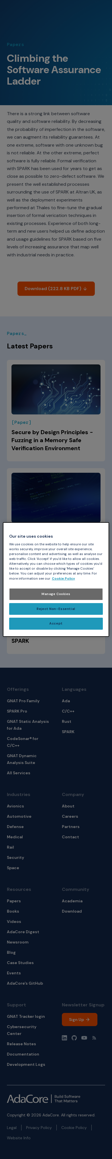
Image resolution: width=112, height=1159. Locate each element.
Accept (55, 624)
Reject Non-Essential (56, 609)
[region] (56, 579)
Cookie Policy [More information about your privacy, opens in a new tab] (63, 578)
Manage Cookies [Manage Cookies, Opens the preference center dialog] (56, 594)
